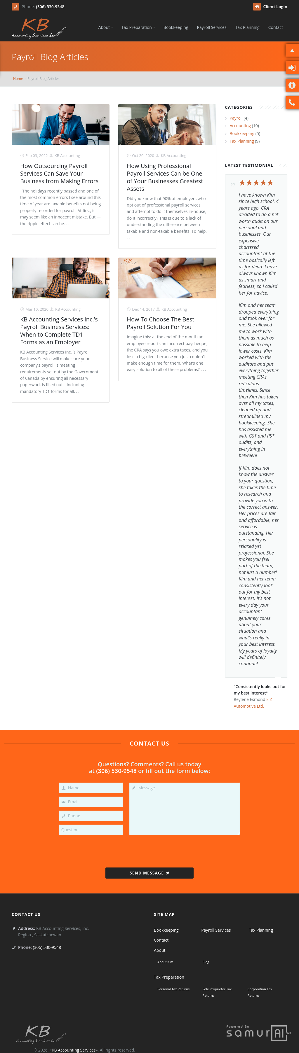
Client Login (270, 7)
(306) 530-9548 (50, 6)
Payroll (236, 118)
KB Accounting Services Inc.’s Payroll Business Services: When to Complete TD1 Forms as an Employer (59, 330)
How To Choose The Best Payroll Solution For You (160, 323)
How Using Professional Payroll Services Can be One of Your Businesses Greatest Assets (165, 177)
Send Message (149, 873)
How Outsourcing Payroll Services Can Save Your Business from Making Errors (59, 173)
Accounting (240, 125)
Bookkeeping (242, 133)
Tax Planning (242, 141)
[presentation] (149, 849)
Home (18, 78)
